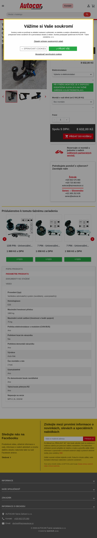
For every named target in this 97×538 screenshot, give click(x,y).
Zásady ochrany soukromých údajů (48, 41)
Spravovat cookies (33, 48)
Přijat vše (63, 48)
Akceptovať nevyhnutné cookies (48, 54)
